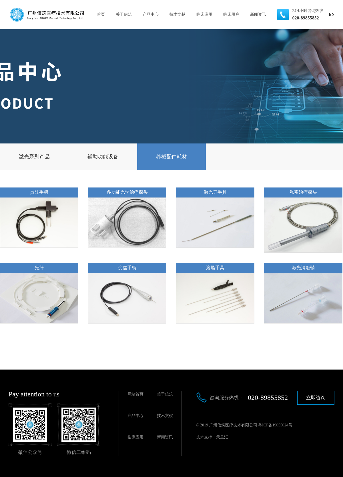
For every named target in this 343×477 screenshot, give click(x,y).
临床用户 (231, 14)
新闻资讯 (258, 14)
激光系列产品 (34, 156)
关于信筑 (124, 14)
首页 (101, 14)
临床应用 (204, 14)
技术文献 (177, 14)
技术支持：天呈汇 (212, 437)
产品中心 (151, 14)
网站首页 (135, 394)
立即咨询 (316, 397)
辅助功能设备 (102, 156)
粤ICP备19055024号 (275, 425)
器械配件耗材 (171, 156)
